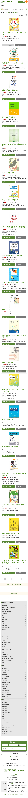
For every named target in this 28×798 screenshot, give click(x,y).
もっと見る (13, 589)
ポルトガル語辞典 (6, 682)
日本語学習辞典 (5, 668)
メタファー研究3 (6, 310)
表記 (3, 717)
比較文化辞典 (5, 697)
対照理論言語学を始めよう (9, 117)
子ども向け (4, 614)
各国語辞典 (4, 687)
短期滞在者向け (5, 610)
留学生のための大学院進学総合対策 (12, 256)
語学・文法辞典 (5, 693)
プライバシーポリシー (8, 765)
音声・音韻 (4, 709)
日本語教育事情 (5, 723)
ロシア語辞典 (5, 685)
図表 (3, 662)
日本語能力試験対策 (6, 632)
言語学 (3, 719)
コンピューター (5, 654)
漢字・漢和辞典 (5, 691)
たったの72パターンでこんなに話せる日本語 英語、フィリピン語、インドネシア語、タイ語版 (14, 562)
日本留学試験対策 (6, 634)
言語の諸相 (4, 729)
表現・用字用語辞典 (6, 695)
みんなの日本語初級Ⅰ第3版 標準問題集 (13, 227)
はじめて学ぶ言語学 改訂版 (10, 447)
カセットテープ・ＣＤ (7, 656)
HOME (7, 763)
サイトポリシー (18, 763)
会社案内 (12, 763)
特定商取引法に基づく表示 (19, 765)
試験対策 (4, 721)
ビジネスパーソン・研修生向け (9, 608)
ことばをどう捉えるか (8, 173)
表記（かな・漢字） (6, 628)
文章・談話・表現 (6, 713)
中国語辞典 (4, 678)
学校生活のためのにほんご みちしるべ (13, 63)
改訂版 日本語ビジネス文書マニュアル (13, 283)
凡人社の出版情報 (13, 775)
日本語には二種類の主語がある (10, 533)
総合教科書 (4, 606)
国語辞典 (4, 689)
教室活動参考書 (5, 705)
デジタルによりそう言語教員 (10, 200)
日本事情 (4, 644)
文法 (3, 616)
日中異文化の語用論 (7, 362)
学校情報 (4, 640)
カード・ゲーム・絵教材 (7, 658)
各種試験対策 (5, 636)
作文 (3, 622)
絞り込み (4, 15)
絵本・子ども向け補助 (7, 660)
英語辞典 (4, 672)
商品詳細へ (19, 45)
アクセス (12, 784)
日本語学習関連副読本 (7, 642)
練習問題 (4, 630)
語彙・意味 (4, 711)
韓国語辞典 (4, 674)
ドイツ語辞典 (5, 680)
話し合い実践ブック (7, 420)
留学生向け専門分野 (6, 612)
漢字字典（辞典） (6, 670)
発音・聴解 (4, 620)
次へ (23, 579)
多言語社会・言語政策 (7, 727)
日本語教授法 (5, 703)
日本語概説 (4, 707)
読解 (3, 618)
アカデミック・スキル (7, 731)
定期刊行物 (4, 646)
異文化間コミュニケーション (8, 725)
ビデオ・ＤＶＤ (5, 652)
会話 (3, 624)
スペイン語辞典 (5, 676)
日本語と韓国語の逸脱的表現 (10, 90)
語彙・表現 (4, 626)
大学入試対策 (5, 638)
